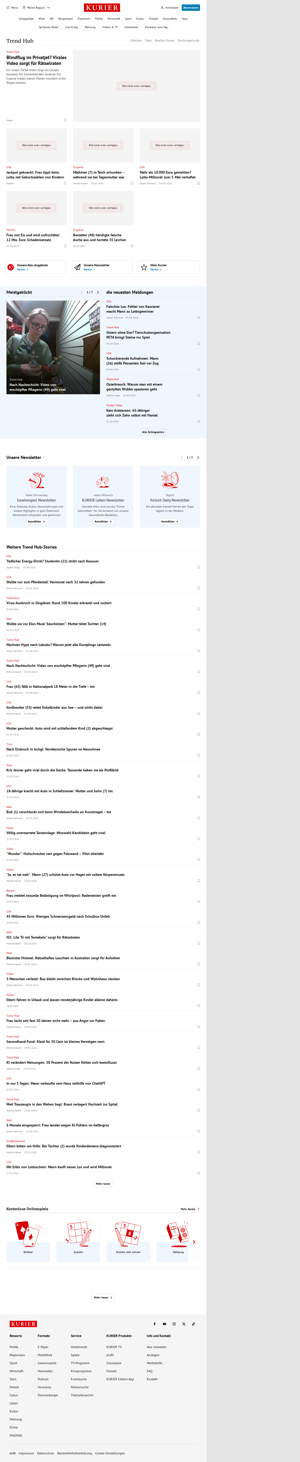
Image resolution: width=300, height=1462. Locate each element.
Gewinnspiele (47, 1363)
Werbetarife (154, 1363)
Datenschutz (45, 1453)
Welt (9, 618)
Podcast (43, 1379)
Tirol (9, 744)
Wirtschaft (114, 18)
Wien (42, 18)
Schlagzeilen (26, 18)
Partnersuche (80, 1387)
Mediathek (45, 1355)
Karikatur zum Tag (156, 27)
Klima (14, 1427)
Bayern (10, 890)
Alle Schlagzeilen (153, 432)
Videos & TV (110, 27)
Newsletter (45, 1371)
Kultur (140, 18)
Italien (10, 994)
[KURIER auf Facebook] (154, 1324)
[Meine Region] (34, 7)
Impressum (26, 1453)
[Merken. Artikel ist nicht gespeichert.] (65, 120)
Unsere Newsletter (23, 457)
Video (9, 827)
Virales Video (114, 405)
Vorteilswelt (79, 1347)
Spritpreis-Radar (49, 27)
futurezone (113, 1363)
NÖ (52, 18)
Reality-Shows (165, 40)
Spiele (75, 1355)
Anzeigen (153, 1355)
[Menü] (12, 7)
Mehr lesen (103, 1184)
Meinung (90, 27)
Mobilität (16, 1435)
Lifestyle (136, 40)
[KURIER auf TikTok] (193, 1324)
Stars (185, 18)
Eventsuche (79, 1379)
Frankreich (12, 598)
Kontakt (152, 1379)
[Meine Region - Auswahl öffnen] (48, 7)
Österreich (84, 18)
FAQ (149, 1371)
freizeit (14, 1387)
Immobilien (131, 27)
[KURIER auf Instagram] (174, 1324)
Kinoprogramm (81, 1371)
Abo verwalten (157, 1347)
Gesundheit (170, 18)
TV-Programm (80, 1363)
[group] (53, 347)
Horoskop (44, 1387)
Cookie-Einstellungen (110, 1453)
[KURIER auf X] (184, 1324)
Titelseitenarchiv (82, 1395)
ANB (12, 1453)
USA (8, 167)
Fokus (14, 1395)
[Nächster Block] (98, 292)
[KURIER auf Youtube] (164, 1324)
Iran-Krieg (71, 27)
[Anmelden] (169, 7)
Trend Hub (12, 51)
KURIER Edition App (120, 1379)
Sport (128, 18)
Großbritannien (15, 1141)
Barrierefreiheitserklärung (74, 1453)
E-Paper (43, 1347)
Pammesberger (48, 1395)
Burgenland (65, 18)
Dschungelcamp (189, 40)
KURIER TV (114, 1347)
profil (110, 1355)
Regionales (17, 1355)
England (78, 167)
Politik (99, 18)
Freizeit (153, 18)
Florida (10, 229)
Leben (14, 1403)
